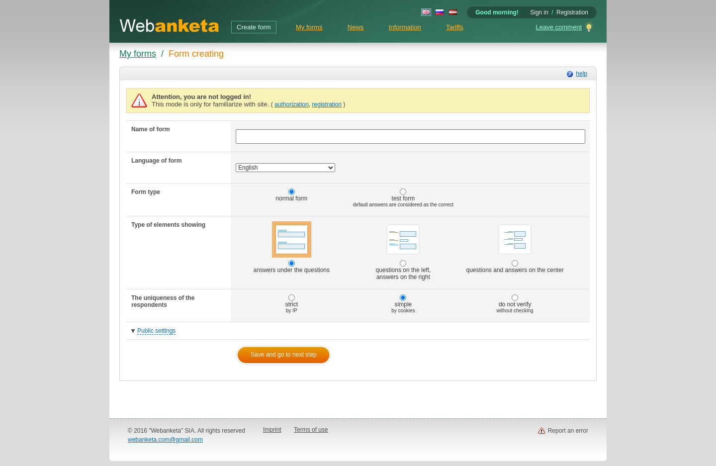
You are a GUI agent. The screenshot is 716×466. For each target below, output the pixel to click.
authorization (291, 104)
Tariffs (454, 27)
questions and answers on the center (515, 247)
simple (403, 303)
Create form (254, 27)
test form (403, 197)
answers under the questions (292, 247)
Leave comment (559, 27)
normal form (291, 195)
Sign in (539, 12)
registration (327, 104)
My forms (309, 27)
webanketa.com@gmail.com (165, 439)
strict (291, 303)
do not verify (515, 303)
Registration (572, 12)
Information (405, 27)
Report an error (568, 430)
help (581, 73)
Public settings (156, 330)
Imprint (272, 429)
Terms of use (311, 429)
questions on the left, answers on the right (403, 250)
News (356, 27)
